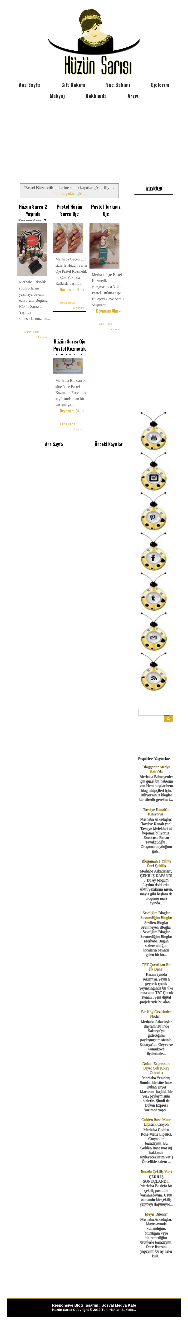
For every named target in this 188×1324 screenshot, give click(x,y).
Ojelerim (160, 84)
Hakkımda (96, 95)
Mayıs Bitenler (156, 1214)
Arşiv (133, 95)
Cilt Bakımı (73, 84)
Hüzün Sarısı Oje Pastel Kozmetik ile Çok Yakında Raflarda (69, 352)
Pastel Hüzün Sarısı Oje (69, 210)
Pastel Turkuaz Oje (106, 210)
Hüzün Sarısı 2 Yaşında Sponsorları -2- (33, 213)
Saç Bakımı (118, 84)
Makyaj (57, 95)
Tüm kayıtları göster (70, 193)
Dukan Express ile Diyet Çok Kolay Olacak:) (156, 1067)
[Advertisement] (94, 137)
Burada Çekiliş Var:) (156, 1171)
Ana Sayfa (30, 84)
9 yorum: (115, 329)
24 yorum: (42, 337)
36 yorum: (78, 307)
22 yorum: (78, 429)
